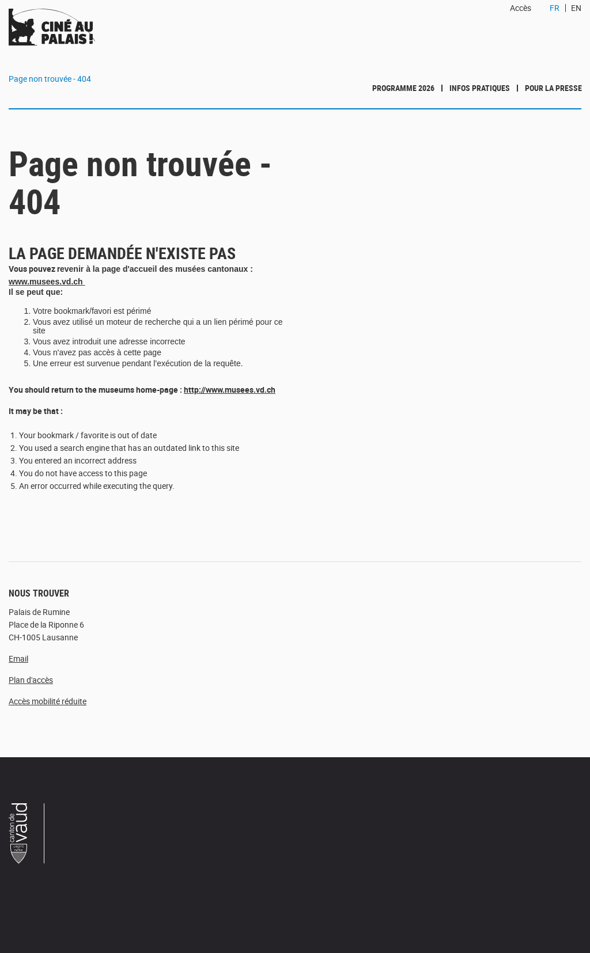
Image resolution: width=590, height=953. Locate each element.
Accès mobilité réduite (47, 701)
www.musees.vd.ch (46, 281)
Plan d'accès (31, 679)
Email (18, 658)
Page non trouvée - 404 (50, 78)
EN (576, 7)
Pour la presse (553, 87)
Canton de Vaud (27, 835)
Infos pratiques (479, 87)
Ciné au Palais (84, 27)
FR (554, 7)
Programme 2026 (403, 87)
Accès (520, 7)
